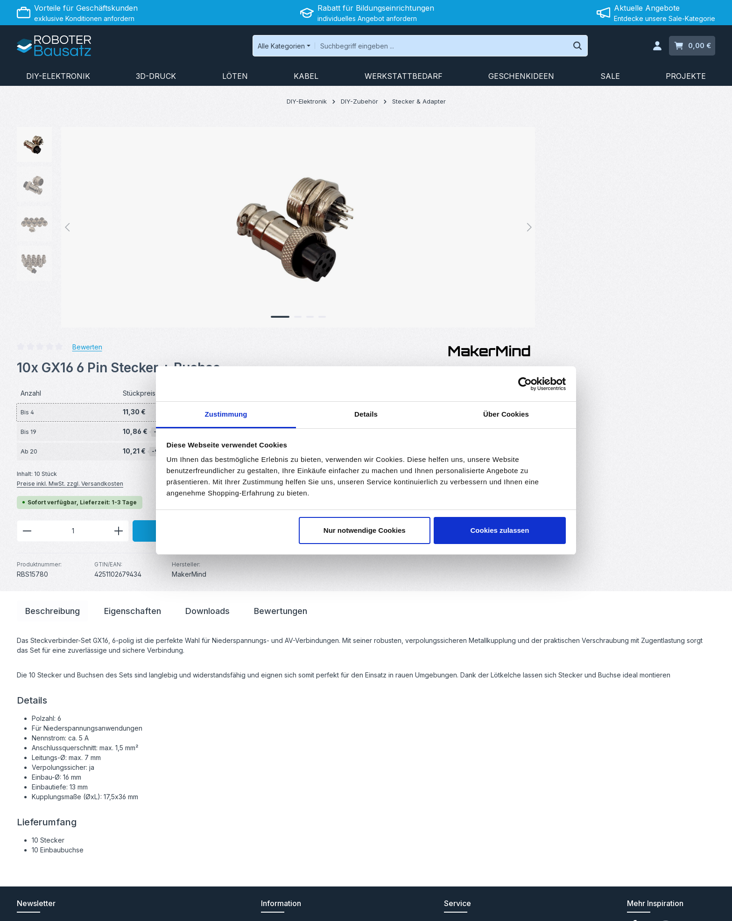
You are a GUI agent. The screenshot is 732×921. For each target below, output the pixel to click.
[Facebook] (635, 722)
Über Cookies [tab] (506, 414)
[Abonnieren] (205, 764)
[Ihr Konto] (656, 47)
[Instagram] (666, 722)
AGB (668, 907)
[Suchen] (530, 47)
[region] (186, 231)
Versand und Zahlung (294, 722)
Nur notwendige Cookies (365, 530)
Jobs (268, 811)
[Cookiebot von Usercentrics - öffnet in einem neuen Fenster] (525, 384)
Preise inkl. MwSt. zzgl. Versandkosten (428, 272)
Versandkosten (496, 886)
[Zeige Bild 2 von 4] (208, 320)
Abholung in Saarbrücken (300, 766)
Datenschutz (635, 907)
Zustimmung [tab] (226, 414)
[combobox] (393, 47)
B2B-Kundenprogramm (296, 751)
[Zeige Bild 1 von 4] (190, 320)
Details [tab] (366, 414)
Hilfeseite (458, 766)
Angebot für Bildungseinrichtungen (314, 736)
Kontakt (455, 736)
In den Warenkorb (575, 320)
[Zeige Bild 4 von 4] (232, 320)
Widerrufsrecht (586, 907)
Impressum (699, 907)
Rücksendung (465, 751)
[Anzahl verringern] (385, 320)
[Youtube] (651, 722)
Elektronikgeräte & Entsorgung (308, 781)
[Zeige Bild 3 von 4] (220, 320)
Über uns (275, 796)
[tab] (52, 405)
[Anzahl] (431, 320)
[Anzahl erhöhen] (477, 320)
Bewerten (446, 136)
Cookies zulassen (499, 530)
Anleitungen (462, 722)
